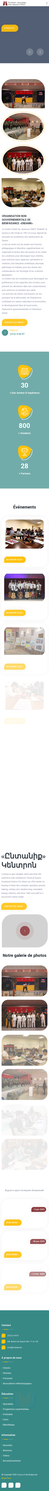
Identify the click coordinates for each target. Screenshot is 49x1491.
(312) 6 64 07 (18, 334)
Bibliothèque (8, 1425)
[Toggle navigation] (46, 3)
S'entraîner (7, 1414)
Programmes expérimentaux (15, 1409)
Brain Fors (6, 1478)
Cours (5, 1419)
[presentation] (29, 52)
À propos (10, 30)
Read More (13, 1223)
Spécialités (7, 1404)
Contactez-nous (16, 322)
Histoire (6, 1368)
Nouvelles (7, 1445)
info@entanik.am (12, 1347)
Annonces (7, 1450)
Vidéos (6, 1455)
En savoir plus (15, 560)
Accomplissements (11, 1461)
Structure (6, 1373)
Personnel (7, 1378)
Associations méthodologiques (17, 1383)
